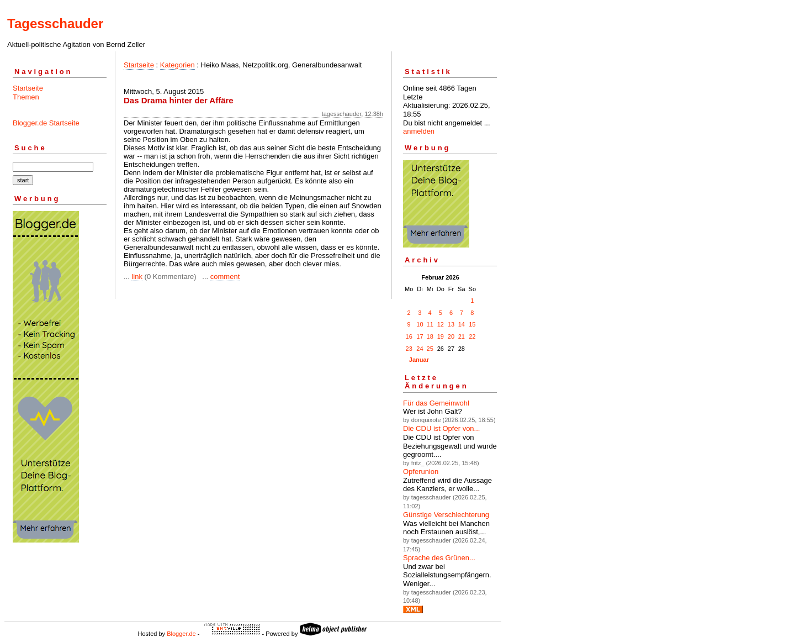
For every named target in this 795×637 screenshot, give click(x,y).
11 (430, 324)
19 (440, 336)
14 (461, 324)
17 (419, 336)
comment (225, 276)
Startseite (28, 88)
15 (472, 324)
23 (409, 348)
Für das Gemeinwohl (436, 403)
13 (451, 324)
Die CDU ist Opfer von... (441, 428)
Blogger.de (181, 633)
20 (451, 336)
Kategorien (177, 65)
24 (419, 348)
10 (419, 324)
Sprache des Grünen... (439, 558)
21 (461, 336)
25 (430, 348)
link (136, 276)
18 (430, 336)
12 (440, 324)
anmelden (418, 131)
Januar (419, 359)
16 (409, 336)
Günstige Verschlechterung (446, 514)
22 (472, 336)
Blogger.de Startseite (46, 123)
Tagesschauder (55, 23)
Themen (26, 97)
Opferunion (420, 471)
